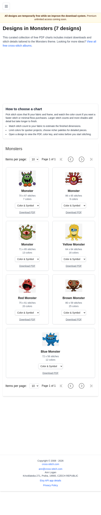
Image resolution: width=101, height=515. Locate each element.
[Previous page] (71, 159)
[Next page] (81, 159)
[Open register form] (27, 212)
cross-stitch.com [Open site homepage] (50, 464)
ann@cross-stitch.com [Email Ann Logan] (50, 469)
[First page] (61, 159)
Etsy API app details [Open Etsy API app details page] (50, 480)
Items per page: (16, 159)
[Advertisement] (50, 76)
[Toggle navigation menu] (6, 6)
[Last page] (91, 159)
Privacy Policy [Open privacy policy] (50, 485)
